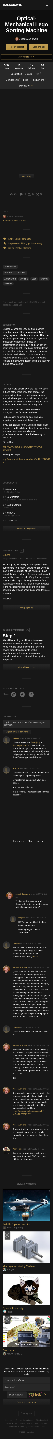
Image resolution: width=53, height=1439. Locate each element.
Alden (8, 1312)
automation (10, 279)
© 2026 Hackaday (26, 1432)
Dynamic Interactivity (13, 1308)
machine (24, 279)
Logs (26, 79)
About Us (8, 1420)
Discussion (26, 85)
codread (16, 738)
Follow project (17, 47)
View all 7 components (26, 528)
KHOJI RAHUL (12, 1354)
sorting (8, 283)
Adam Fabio (17, 1149)
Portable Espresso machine (16, 1224)
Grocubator (8, 1350)
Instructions (39, 79)
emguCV (44, 279)
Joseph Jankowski (26, 39)
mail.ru (36, 956)
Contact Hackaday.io (24, 1420)
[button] (47, 5)
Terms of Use (11, 1423)
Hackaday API (41, 1423)
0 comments (42, 559)
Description (16, 74)
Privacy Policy (26, 1423)
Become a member (11, 1372)
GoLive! (6, 554)
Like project (39, 47)
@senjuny (36, 742)
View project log (26, 608)
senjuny (16, 768)
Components (13, 79)
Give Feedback (42, 1420)
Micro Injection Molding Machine (19, 1266)
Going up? (26, 1413)
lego (34, 279)
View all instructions (26, 667)
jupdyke (9, 1269)
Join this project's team (14, 220)
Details (28, 74)
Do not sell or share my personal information (26, 1426)
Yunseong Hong (13, 1227)
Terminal (16, 943)
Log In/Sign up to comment (17, 732)
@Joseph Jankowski (22, 745)
